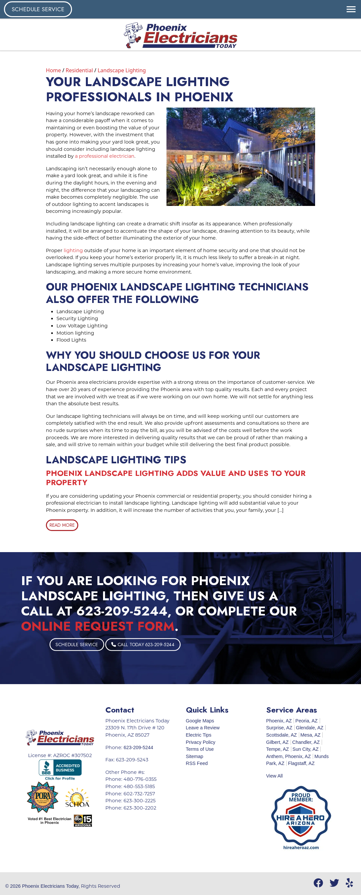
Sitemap (194, 756)
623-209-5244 (121, 611)
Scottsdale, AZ (281, 735)
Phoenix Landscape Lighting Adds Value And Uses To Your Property (176, 478)
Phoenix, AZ (279, 720)
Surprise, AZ (279, 727)
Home (53, 70)
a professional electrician (104, 156)
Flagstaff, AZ (301, 763)
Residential (79, 70)
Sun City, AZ (306, 749)
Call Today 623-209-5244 (161, 644)
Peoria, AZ (306, 720)
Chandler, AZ (306, 742)
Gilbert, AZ (277, 742)
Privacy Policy (201, 742)
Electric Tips (199, 735)
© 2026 (13, 886)
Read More (62, 525)
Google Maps (200, 720)
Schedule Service (38, 9)
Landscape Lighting (121, 70)
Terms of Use (200, 749)
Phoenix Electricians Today (50, 886)
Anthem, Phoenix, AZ (288, 756)
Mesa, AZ (311, 735)
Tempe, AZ (277, 749)
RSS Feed (197, 763)
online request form (97, 626)
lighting (73, 250)
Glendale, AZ (309, 727)
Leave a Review (203, 727)
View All (274, 776)
